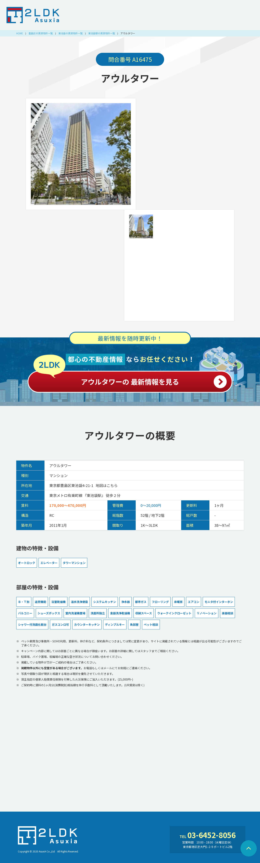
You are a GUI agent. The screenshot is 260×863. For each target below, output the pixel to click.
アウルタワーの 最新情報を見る (130, 379)
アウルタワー (130, 78)
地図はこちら (107, 485)
